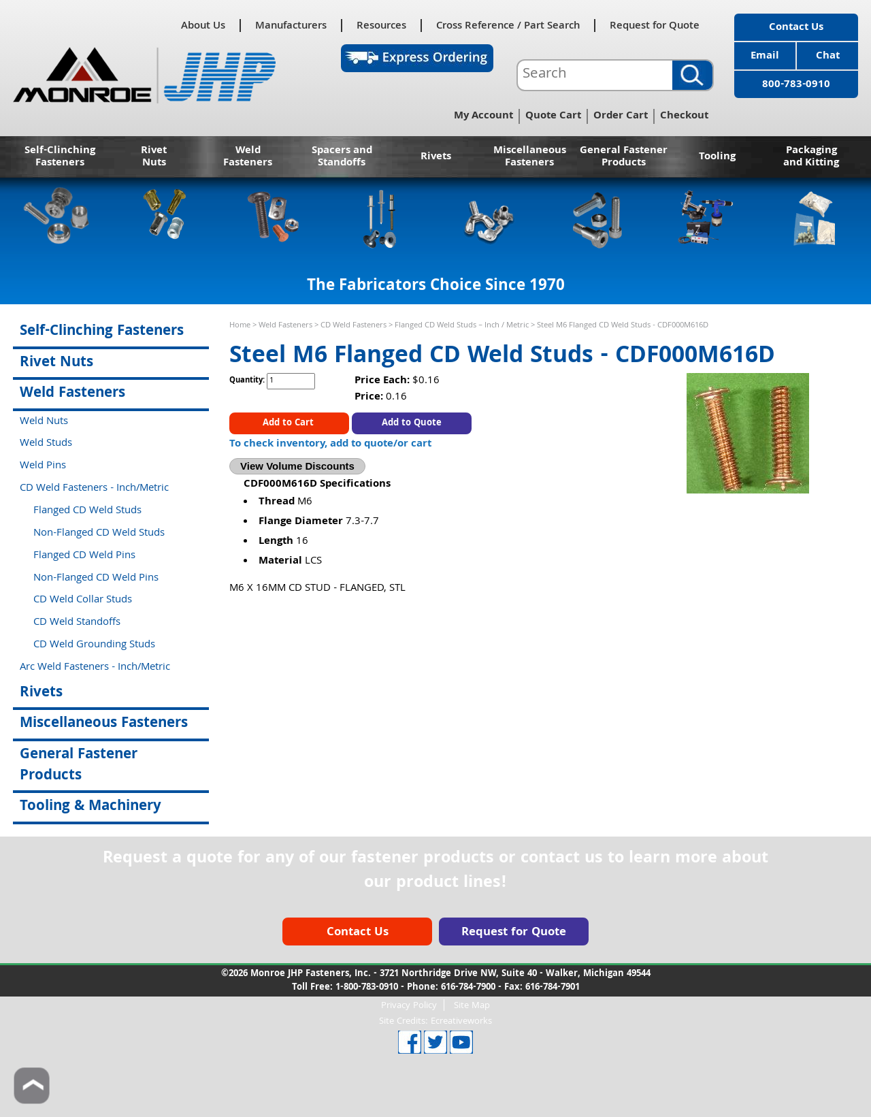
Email (765, 56)
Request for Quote (655, 25)
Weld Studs (46, 444)
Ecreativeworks (461, 1021)
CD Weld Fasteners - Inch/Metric (94, 489)
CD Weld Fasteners (354, 325)
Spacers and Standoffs (342, 157)
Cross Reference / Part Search (508, 25)
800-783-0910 (796, 85)
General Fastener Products (624, 157)
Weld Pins (43, 466)
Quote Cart (553, 116)
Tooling (717, 157)
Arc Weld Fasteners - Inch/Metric (95, 668)
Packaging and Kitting (811, 157)
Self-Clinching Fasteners (59, 157)
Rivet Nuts (154, 157)
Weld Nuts (44, 422)
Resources (381, 25)
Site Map (472, 1005)
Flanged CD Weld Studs (87, 511)
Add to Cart (289, 423)
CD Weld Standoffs (76, 623)
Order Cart (620, 116)
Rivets (436, 157)
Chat (828, 56)
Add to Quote (412, 423)
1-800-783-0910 (366, 987)
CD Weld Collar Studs (82, 600)
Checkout (684, 116)
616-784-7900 (468, 987)
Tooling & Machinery (90, 807)
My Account (483, 116)
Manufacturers (291, 25)
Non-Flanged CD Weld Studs (99, 534)
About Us (203, 25)
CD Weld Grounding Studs (94, 645)
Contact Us (796, 28)
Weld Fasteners (247, 157)
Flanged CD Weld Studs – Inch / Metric (462, 325)
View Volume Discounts (297, 466)
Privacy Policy (409, 1005)
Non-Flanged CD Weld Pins (96, 578)
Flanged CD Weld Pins (84, 556)
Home (239, 325)
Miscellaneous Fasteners (529, 157)
